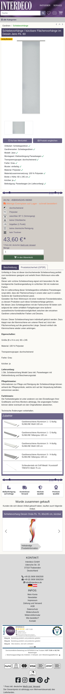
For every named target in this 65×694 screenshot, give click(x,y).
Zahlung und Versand (32, 603)
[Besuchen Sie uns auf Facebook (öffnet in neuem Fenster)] (18, 681)
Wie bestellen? (32, 618)
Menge (6, 248)
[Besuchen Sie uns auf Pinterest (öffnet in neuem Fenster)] (40, 681)
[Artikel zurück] (56, 24)
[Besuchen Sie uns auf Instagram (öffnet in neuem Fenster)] (25, 681)
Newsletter (32, 597)
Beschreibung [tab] (10, 267)
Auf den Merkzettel (17, 141)
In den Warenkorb (23, 257)
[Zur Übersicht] (59, 24)
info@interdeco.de (34, 582)
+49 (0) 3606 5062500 (33, 577)
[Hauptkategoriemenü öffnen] (8, 19)
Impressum (32, 600)
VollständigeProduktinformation (30, 547)
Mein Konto (33, 594)
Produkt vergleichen (47, 141)
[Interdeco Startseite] (16, 5)
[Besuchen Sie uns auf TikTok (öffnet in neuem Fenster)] (47, 681)
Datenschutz (32, 609)
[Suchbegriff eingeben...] (20, 13)
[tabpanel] (32, 341)
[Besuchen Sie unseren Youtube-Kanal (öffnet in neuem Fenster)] (32, 681)
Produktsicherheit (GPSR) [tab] (33, 267)
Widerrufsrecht (32, 612)
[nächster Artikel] (62, 24)
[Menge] (23, 251)
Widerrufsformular (32, 615)
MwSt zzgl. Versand (27, 245)
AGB (32, 606)
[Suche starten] (43, 13)
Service (57, 5)
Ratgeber (45, 5)
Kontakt (32, 621)
